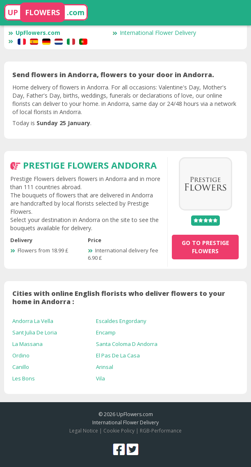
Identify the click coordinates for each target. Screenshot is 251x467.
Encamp (106, 332)
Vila (100, 378)
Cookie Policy (119, 430)
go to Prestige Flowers (205, 247)
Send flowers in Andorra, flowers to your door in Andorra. (113, 74)
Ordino (21, 355)
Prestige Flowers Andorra (90, 165)
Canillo (20, 367)
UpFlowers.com (34, 33)
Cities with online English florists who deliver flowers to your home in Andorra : (118, 297)
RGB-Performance (161, 430)
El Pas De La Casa (118, 355)
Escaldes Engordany (121, 321)
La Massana (27, 344)
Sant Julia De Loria (34, 332)
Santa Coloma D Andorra (126, 344)
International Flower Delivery (154, 33)
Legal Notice (83, 430)
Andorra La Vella (32, 321)
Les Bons (23, 378)
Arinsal (104, 367)
